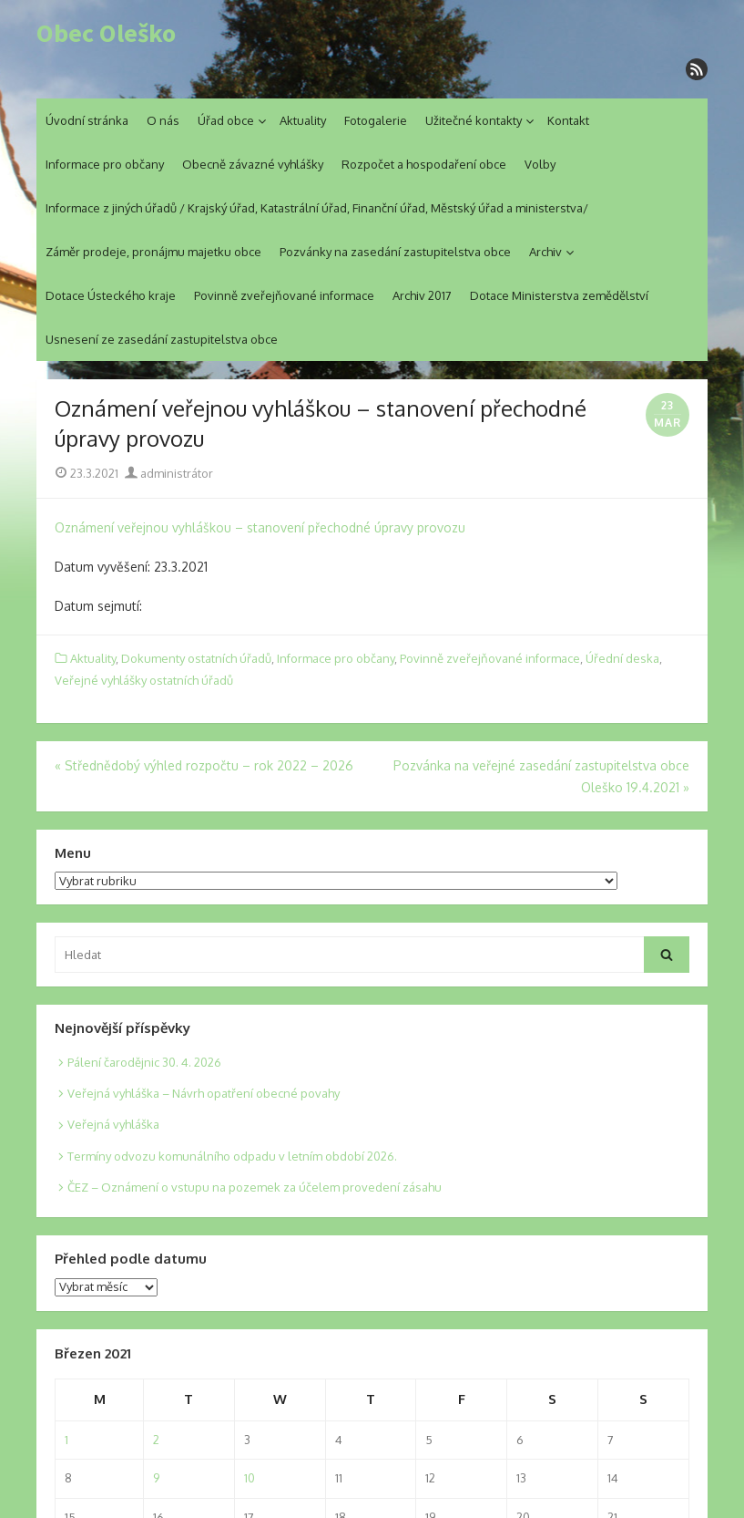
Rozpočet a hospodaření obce (423, 164)
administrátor (169, 473)
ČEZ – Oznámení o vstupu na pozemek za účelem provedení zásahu (254, 1187)
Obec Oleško (106, 33)
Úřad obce (226, 120)
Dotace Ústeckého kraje (111, 295)
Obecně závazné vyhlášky (252, 164)
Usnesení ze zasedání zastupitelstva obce (162, 339)
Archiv (545, 251)
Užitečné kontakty (473, 120)
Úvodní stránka (87, 120)
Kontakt (568, 120)
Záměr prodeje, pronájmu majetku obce (153, 251)
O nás (163, 120)
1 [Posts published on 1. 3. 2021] (66, 1439)
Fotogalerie (375, 120)
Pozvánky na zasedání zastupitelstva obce (395, 251)
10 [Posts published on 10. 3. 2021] (249, 1478)
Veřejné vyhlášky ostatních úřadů (144, 680)
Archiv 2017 (422, 295)
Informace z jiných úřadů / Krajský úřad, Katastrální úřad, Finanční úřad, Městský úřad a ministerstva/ (317, 208)
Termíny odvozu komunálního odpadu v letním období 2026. (232, 1156)
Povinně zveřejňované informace (284, 295)
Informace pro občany (105, 164)
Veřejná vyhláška (113, 1124)
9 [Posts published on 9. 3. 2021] (156, 1478)
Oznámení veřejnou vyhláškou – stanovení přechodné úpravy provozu (260, 527)
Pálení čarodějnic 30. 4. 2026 (144, 1062)
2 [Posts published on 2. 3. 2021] (156, 1439)
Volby (540, 164)
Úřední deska (622, 658)
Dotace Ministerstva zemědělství (559, 295)
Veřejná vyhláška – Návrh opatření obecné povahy (203, 1093)
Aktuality (303, 120)
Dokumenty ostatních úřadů (196, 658)
